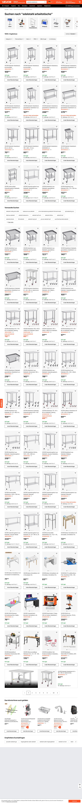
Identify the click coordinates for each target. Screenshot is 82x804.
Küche (67, 26)
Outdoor (56, 26)
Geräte (21, 26)
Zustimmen (74, 801)
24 (53, 693)
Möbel (11, 9)
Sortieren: (68, 33)
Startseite (6, 9)
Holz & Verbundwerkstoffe (33, 27)
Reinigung (44, 26)
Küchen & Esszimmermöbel (19, 9)
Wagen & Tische (29, 9)
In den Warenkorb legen (12, 80)
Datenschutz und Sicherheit (12, 801)
